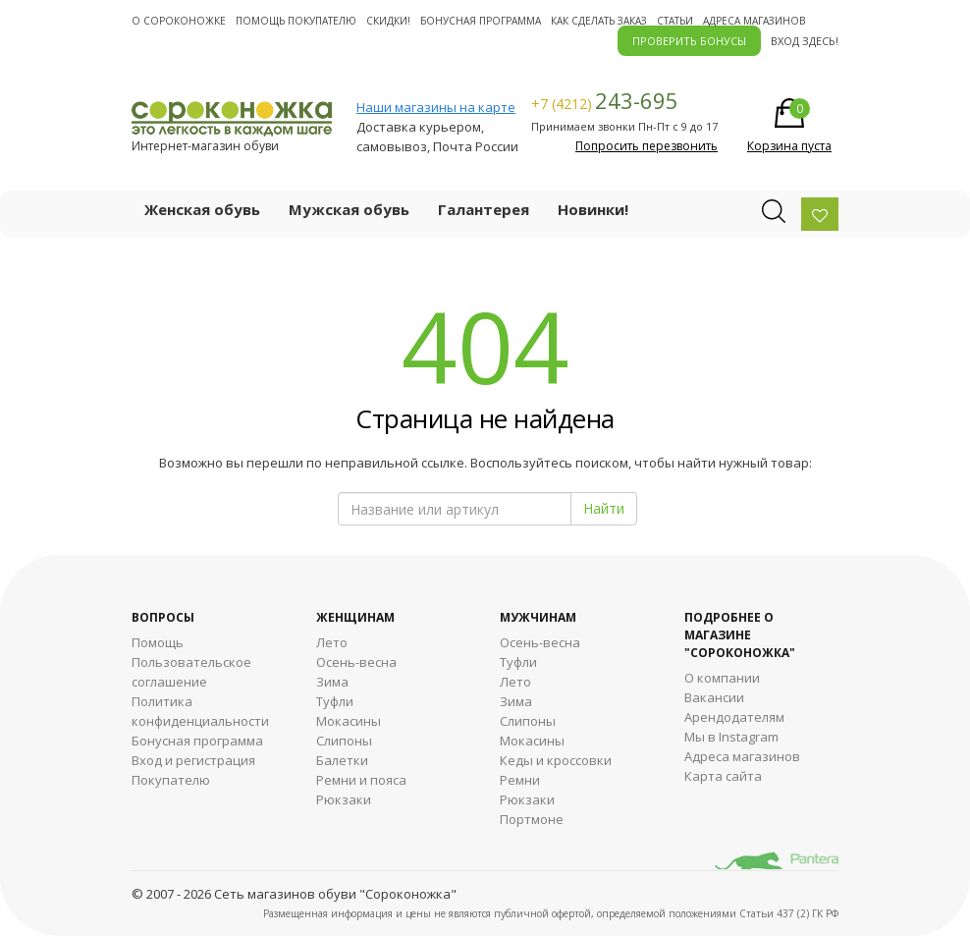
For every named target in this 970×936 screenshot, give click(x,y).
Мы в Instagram (731, 736)
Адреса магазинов (754, 21)
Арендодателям (734, 717)
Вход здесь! (804, 40)
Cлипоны (528, 721)
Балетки (342, 760)
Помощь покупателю (296, 21)
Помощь (158, 642)
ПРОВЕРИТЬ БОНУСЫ (689, 40)
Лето (332, 642)
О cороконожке (179, 21)
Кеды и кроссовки (556, 760)
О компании (722, 678)
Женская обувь (202, 209)
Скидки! (388, 21)
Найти (603, 508)
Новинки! (593, 209)
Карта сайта (723, 776)
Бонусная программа (480, 21)
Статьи (675, 21)
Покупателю (171, 780)
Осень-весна (356, 662)
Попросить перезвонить (646, 146)
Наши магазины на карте (435, 107)
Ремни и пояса (361, 780)
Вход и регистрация (193, 760)
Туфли (334, 701)
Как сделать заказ (599, 21)
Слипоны (344, 740)
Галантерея (483, 209)
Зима (332, 681)
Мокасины (348, 721)
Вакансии (714, 697)
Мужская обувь (349, 209)
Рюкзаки (343, 799)
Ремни (520, 780)
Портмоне (532, 819)
